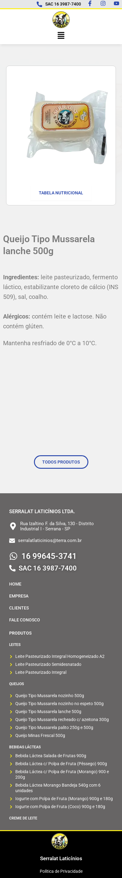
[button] (61, 35)
